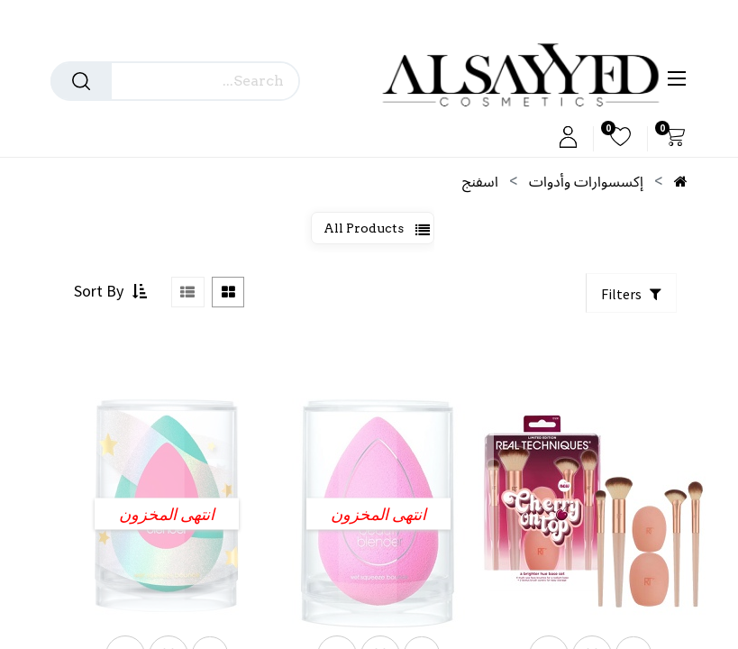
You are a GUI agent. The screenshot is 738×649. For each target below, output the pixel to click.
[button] (108, 305)
